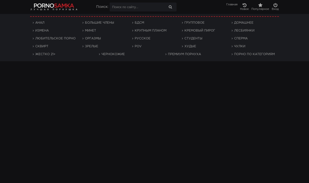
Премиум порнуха (184, 54)
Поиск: (102, 6)
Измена (42, 30)
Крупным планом (150, 30)
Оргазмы (93, 38)
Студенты (193, 38)
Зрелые (91, 46)
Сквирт (41, 46)
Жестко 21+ (45, 54)
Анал (39, 22)
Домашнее (243, 22)
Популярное (260, 6)
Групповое (194, 22)
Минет (90, 30)
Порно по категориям (254, 54)
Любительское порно (55, 38)
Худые (190, 46)
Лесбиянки (244, 30)
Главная (231, 4)
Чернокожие (113, 54)
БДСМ (139, 22)
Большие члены (99, 22)
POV (138, 46)
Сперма (241, 38)
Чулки (239, 46)
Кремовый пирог (199, 30)
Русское (142, 38)
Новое (244, 6)
